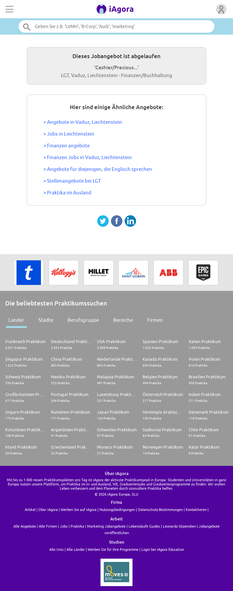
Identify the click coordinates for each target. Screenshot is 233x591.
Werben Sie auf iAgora (79, 509)
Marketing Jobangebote (106, 526)
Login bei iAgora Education (162, 549)
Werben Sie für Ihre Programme (113, 549)
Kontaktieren (196, 509)
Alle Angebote (24, 526)
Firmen (155, 320)
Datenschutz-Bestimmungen (160, 509)
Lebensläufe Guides (144, 526)
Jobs (64, 526)
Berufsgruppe (83, 320)
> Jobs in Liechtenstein (68, 134)
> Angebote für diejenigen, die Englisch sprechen (97, 169)
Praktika (77, 526)
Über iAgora (48, 509)
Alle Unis (56, 549)
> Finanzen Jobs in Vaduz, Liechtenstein (87, 157)
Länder (16, 320)
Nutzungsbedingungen (117, 509)
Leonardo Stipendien (179, 526)
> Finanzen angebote (66, 145)
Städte (46, 320)
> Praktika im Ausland (67, 192)
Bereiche (123, 320)
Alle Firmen (48, 526)
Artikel (30, 509)
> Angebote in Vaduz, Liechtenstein (82, 122)
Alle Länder (76, 549)
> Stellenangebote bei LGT (72, 181)
